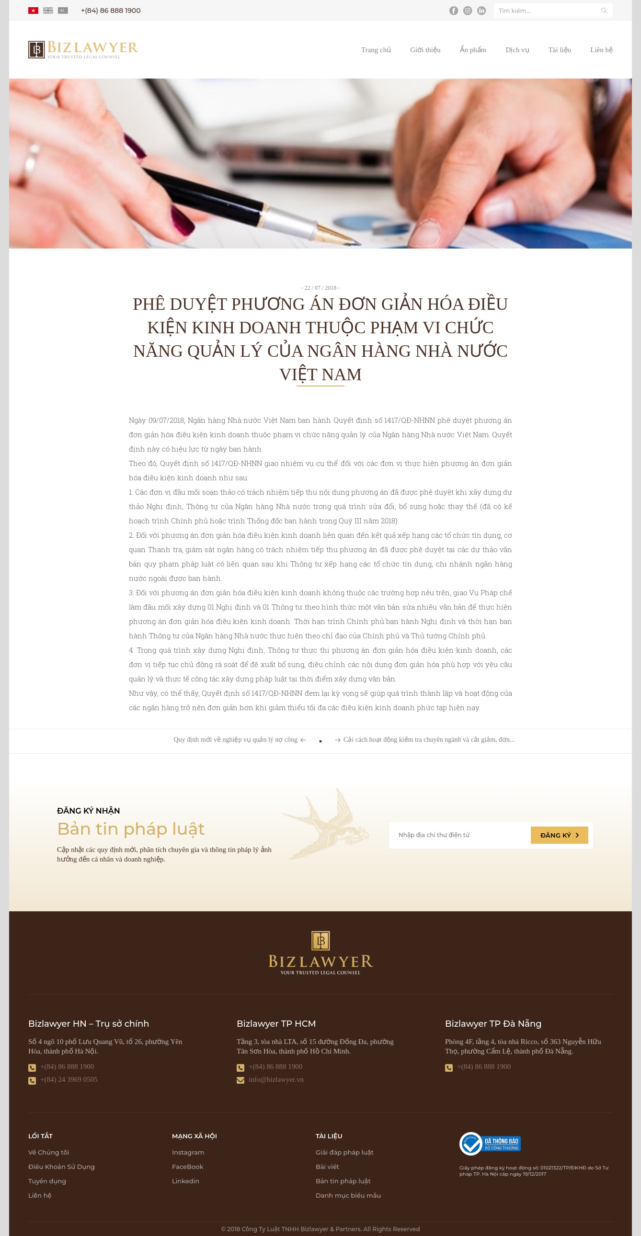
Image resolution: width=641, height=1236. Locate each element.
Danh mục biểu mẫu (348, 1195)
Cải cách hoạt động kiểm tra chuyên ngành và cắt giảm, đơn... (429, 740)
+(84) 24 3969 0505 (69, 1079)
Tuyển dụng (47, 1181)
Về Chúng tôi (48, 1152)
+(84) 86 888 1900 (67, 1066)
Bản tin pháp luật (343, 1181)
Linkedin (185, 1181)
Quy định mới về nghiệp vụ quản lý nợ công (236, 740)
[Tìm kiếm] (604, 10)
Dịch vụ (517, 50)
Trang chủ (376, 50)
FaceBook (187, 1166)
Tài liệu (560, 50)
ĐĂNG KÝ (559, 835)
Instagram (188, 1152)
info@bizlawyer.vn (276, 1079)
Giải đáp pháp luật (345, 1152)
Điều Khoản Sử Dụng (61, 1166)
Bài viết (327, 1166)
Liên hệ (601, 50)
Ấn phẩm (473, 50)
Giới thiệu (425, 50)
